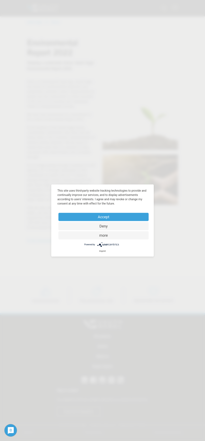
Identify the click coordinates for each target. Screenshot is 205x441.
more (103, 235)
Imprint (102, 251)
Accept (103, 217)
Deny (103, 226)
